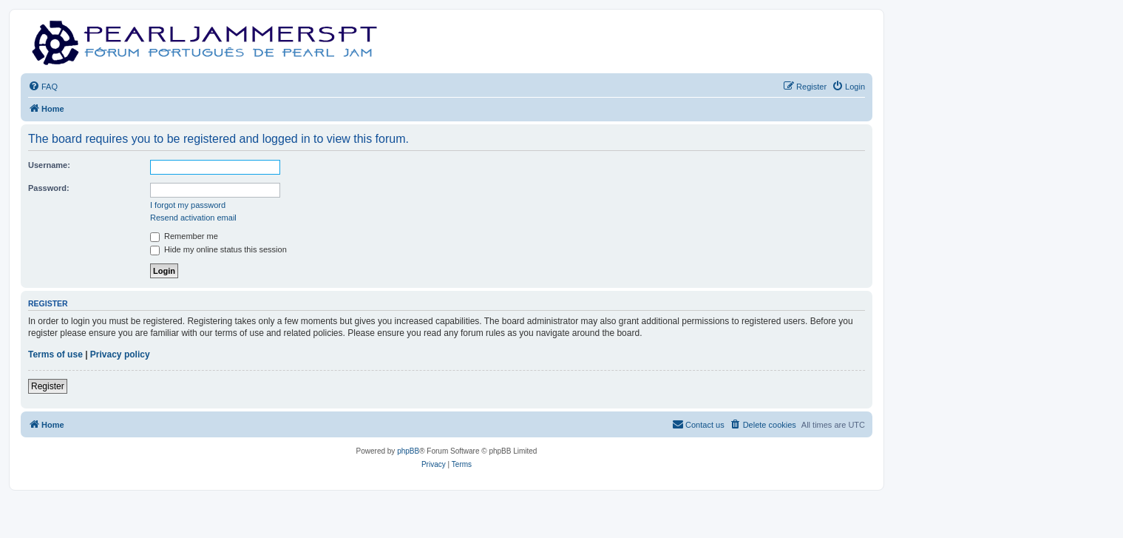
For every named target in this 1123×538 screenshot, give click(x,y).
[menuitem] (43, 86)
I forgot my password (187, 205)
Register (47, 386)
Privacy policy (120, 354)
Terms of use (55, 354)
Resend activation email (193, 217)
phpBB (408, 451)
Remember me (184, 236)
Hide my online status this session (218, 249)
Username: (49, 165)
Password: (48, 188)
